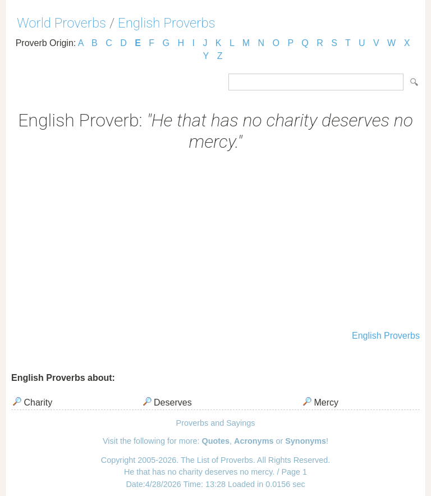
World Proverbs (61, 23)
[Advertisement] (215, 242)
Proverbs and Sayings (215, 422)
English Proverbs (167, 23)
